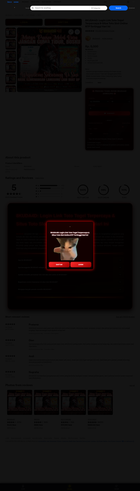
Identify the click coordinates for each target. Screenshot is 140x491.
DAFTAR (59, 264)
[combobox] (59, 8)
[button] (118, 8)
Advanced (132, 8)
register (16, 2)
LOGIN (80, 264)
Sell (105, 2)
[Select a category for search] (98, 8)
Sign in (9, 2)
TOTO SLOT (57, 2)
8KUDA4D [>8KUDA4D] (25, 2)
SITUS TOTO (35, 2)
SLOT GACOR (46, 2)
